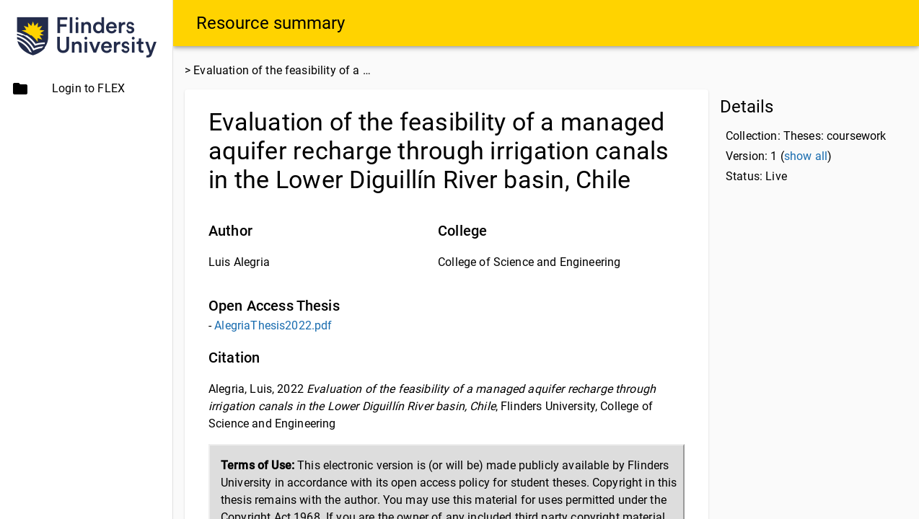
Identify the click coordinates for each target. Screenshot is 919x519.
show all (805, 156)
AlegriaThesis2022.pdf (273, 325)
